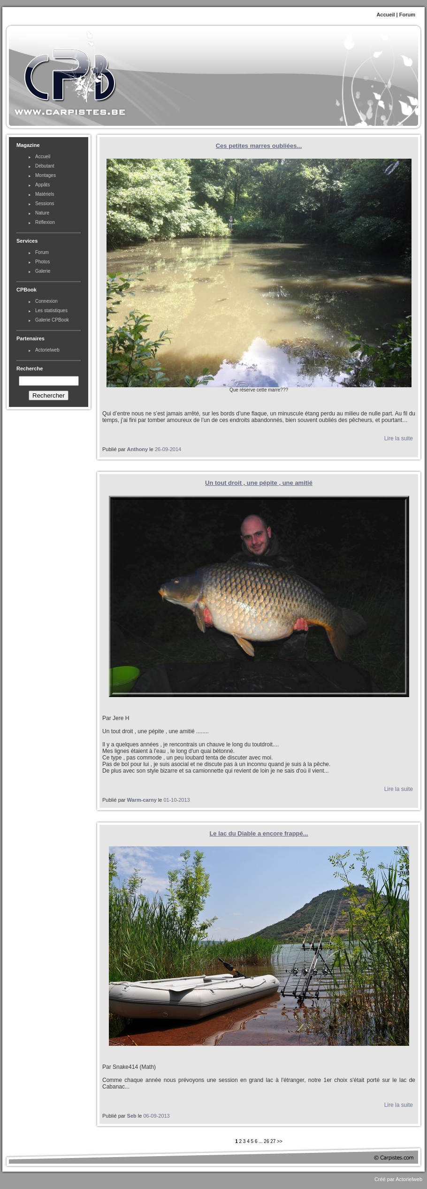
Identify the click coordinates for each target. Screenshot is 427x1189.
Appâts (42, 184)
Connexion (46, 301)
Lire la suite (398, 438)
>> (279, 1141)
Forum (407, 14)
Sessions (44, 203)
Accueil (385, 14)
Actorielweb (47, 350)
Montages (45, 175)
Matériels (44, 194)
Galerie (42, 271)
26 (266, 1141)
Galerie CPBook (52, 319)
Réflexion (45, 222)
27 (272, 1141)
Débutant (44, 166)
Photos (42, 261)
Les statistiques (51, 310)
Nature (42, 212)
